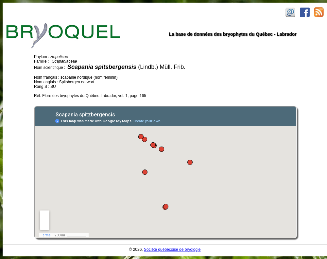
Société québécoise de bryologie (172, 249)
